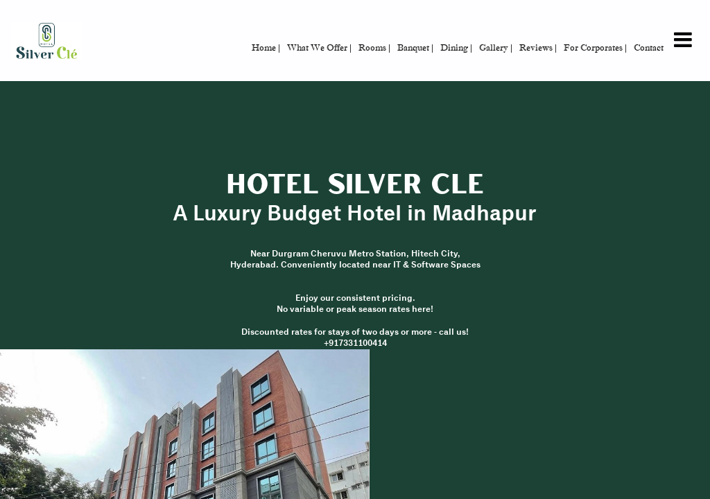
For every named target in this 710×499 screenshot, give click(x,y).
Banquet (415, 47)
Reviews (538, 47)
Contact (649, 47)
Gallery (495, 47)
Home (266, 47)
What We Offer (319, 47)
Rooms (374, 47)
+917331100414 (355, 343)
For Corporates (595, 47)
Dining (456, 47)
